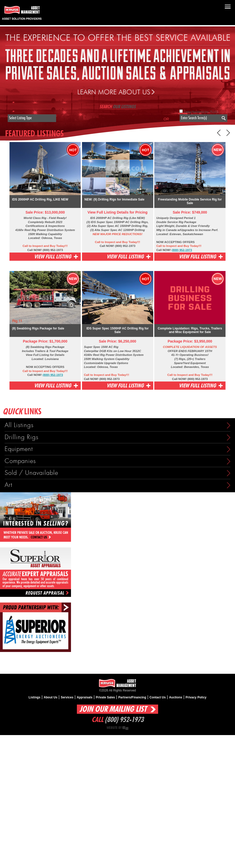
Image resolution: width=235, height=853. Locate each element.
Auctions (175, 697)
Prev (220, 133)
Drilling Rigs (21, 437)
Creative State (125, 728)
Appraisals (84, 697)
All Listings (19, 425)
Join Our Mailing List (113, 709)
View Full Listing (52, 256)
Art (8, 485)
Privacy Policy (196, 697)
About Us (50, 697)
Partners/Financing (132, 697)
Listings (34, 697)
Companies (20, 461)
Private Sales (105, 697)
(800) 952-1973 (182, 250)
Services (67, 697)
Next (226, 133)
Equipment (19, 449)
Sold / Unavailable (31, 473)
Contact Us (157, 697)
